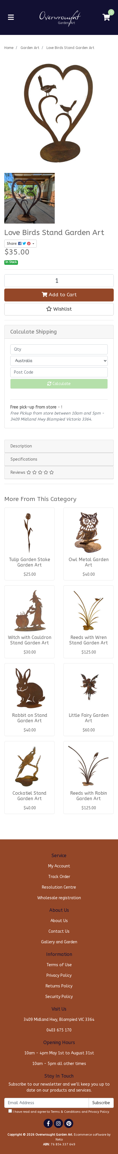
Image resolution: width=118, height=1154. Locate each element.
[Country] (59, 361)
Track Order (59, 876)
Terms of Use (59, 964)
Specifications (24, 459)
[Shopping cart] (106, 17)
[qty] (59, 349)
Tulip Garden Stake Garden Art (29, 562)
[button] (59, 309)
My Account (59, 866)
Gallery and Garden (59, 942)
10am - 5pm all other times (59, 1063)
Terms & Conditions (66, 1112)
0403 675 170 (59, 1030)
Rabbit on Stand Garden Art (29, 718)
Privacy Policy (59, 975)
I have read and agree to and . (59, 1111)
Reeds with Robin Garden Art (88, 796)
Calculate (59, 383)
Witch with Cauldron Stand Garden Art (29, 640)
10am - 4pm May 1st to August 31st (59, 1053)
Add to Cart (59, 295)
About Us (59, 920)
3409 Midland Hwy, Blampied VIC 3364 (59, 1019)
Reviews (32, 472)
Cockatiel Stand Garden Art (29, 796)
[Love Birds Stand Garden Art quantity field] (59, 280)
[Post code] (59, 372)
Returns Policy (59, 986)
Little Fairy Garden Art (89, 718)
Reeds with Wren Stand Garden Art (88, 640)
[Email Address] (46, 1103)
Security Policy (59, 996)
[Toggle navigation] (10, 17)
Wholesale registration (59, 897)
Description (21, 446)
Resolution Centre (59, 887)
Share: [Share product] (19, 244)
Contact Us (59, 931)
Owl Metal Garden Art (89, 562)
